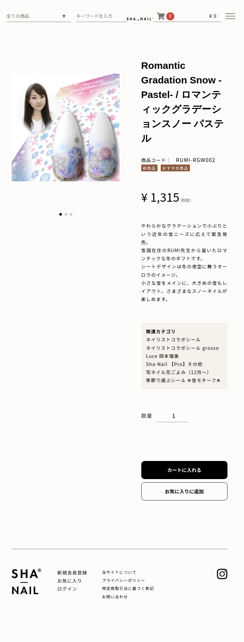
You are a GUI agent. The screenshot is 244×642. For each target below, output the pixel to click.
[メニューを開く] (230, 16)
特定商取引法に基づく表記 (128, 588)
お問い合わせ (115, 596)
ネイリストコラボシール (173, 339)
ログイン (67, 588)
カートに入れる (184, 469)
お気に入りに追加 (184, 491)
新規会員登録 (72, 572)
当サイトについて (119, 572)
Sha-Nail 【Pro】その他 (174, 364)
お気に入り (69, 580)
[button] (60, 214)
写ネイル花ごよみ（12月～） (179, 372)
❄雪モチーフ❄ (204, 380)
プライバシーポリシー (123, 580)
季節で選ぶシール (166, 380)
